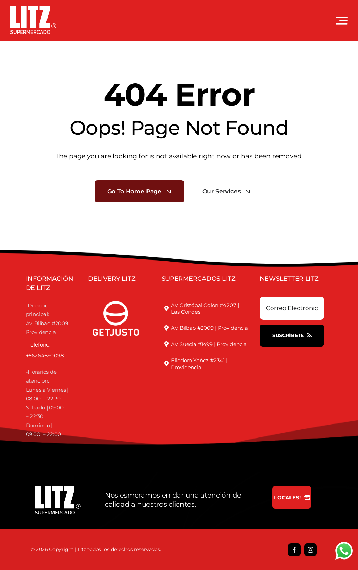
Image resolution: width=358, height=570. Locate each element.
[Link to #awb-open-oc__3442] (342, 20)
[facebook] (294, 549)
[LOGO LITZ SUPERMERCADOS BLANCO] (33, 8)
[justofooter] (116, 293)
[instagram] (310, 549)
